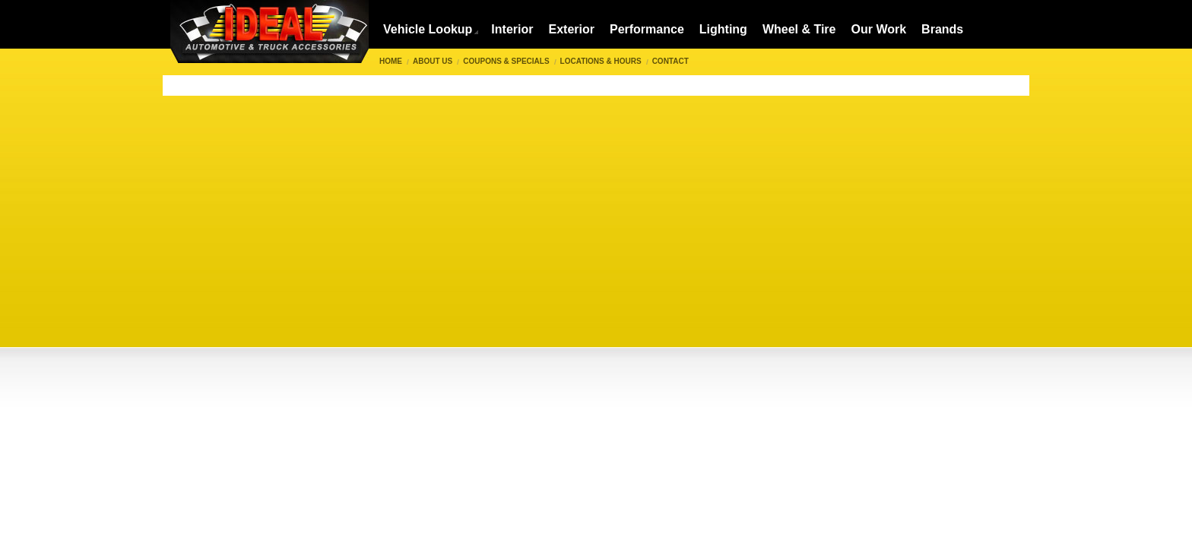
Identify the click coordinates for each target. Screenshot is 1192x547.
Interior (512, 29)
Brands (942, 29)
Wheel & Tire (799, 29)
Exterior (571, 29)
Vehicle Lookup (427, 29)
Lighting (723, 29)
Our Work (879, 29)
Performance (647, 29)
